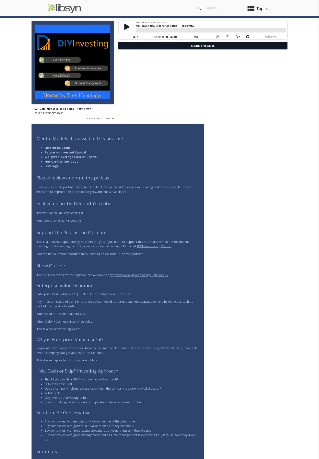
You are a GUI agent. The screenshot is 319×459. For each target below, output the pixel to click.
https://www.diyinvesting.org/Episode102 (226, 202)
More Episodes (203, 46)
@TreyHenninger (158, 140)
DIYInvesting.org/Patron (241, 173)
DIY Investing (158, 147)
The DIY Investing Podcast (48, 113)
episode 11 (200, 181)
